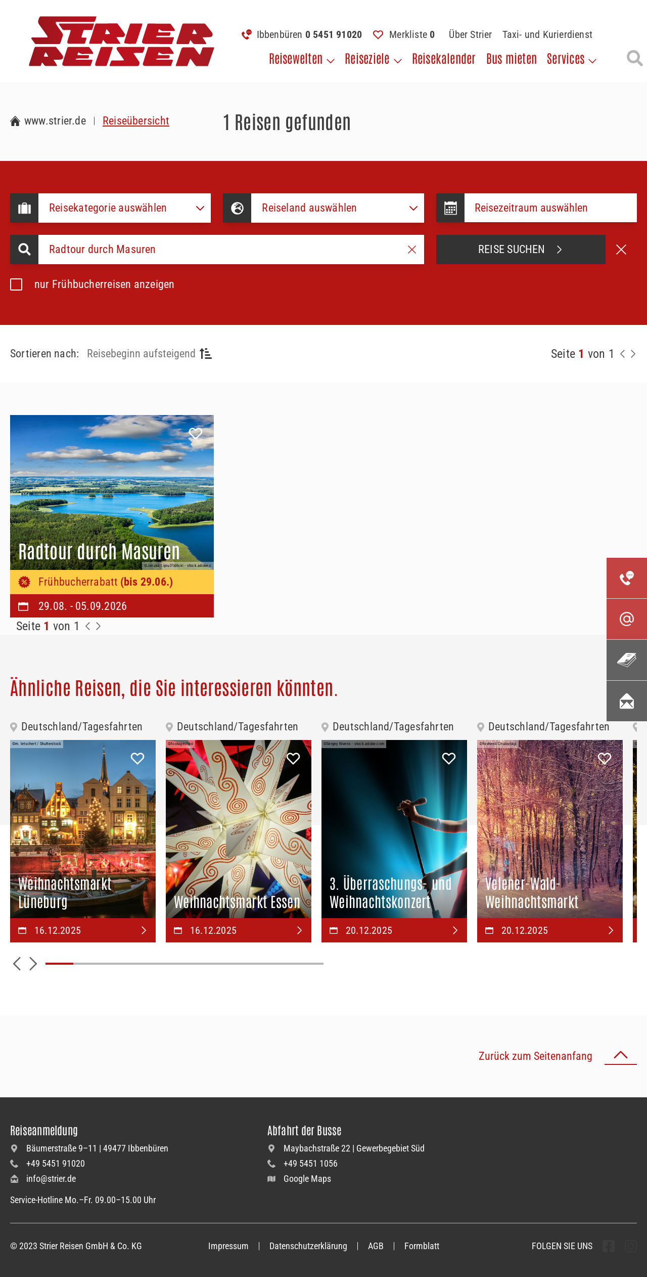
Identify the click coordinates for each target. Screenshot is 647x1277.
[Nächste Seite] (633, 354)
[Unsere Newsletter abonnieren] (627, 701)
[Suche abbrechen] (621, 249)
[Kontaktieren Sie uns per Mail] (627, 619)
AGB (376, 1246)
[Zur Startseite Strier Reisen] (48, 121)
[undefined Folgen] (609, 1246)
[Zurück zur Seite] (623, 354)
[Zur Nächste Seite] (98, 626)
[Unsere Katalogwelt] (627, 660)
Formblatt (421, 1246)
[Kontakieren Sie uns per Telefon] (627, 578)
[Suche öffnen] (635, 58)
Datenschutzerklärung (308, 1246)
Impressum (228, 1246)
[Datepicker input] (551, 207)
